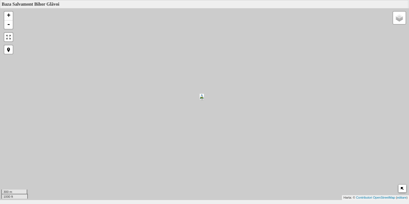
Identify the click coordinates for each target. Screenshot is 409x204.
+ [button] (9, 16)
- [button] (9, 24)
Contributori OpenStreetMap (375, 197)
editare (402, 197)
